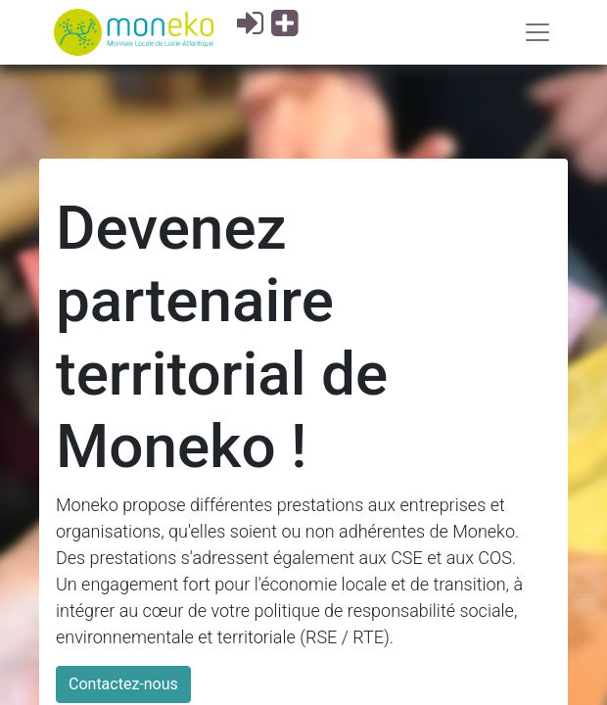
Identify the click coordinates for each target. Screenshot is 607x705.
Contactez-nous (123, 684)
